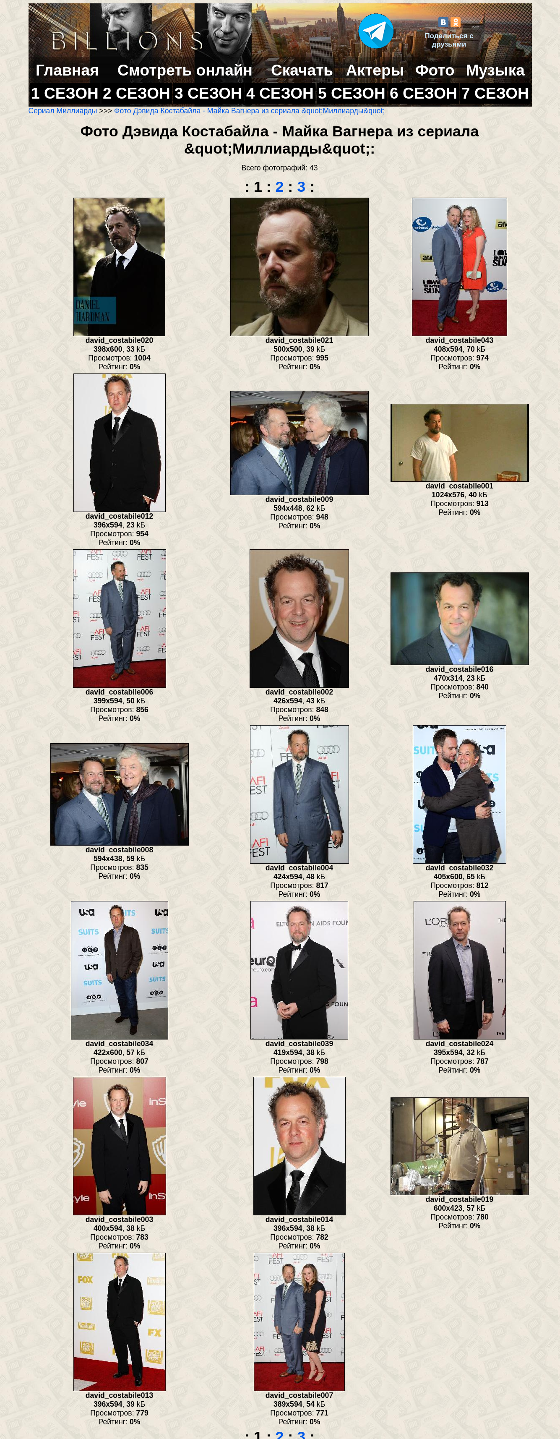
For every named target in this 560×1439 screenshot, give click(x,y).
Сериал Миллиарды (63, 111)
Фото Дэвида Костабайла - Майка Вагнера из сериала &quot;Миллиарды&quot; (249, 111)
